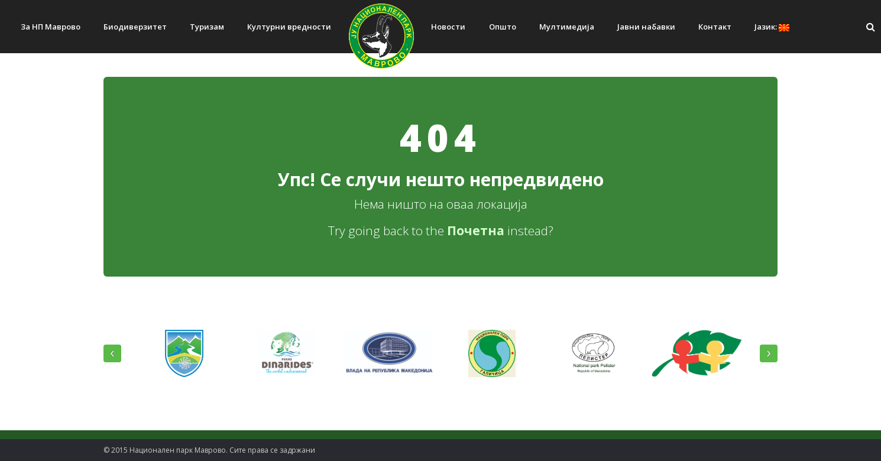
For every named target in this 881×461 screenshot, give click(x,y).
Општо (502, 26)
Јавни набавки (646, 26)
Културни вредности (289, 26)
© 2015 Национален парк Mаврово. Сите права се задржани (209, 450)
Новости (448, 26)
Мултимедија (566, 26)
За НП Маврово (50, 26)
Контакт (714, 26)
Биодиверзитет (135, 26)
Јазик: (771, 26)
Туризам (207, 26)
